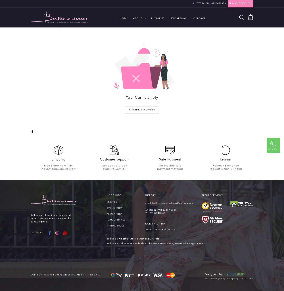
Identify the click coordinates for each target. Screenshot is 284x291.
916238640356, (168, 210)
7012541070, (201, 3)
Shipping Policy (115, 226)
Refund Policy (114, 208)
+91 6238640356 (155, 213)
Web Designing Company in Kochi (228, 278)
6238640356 (218, 3)
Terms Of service (116, 220)
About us (112, 202)
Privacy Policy (114, 214)
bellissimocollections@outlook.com (173, 203)
